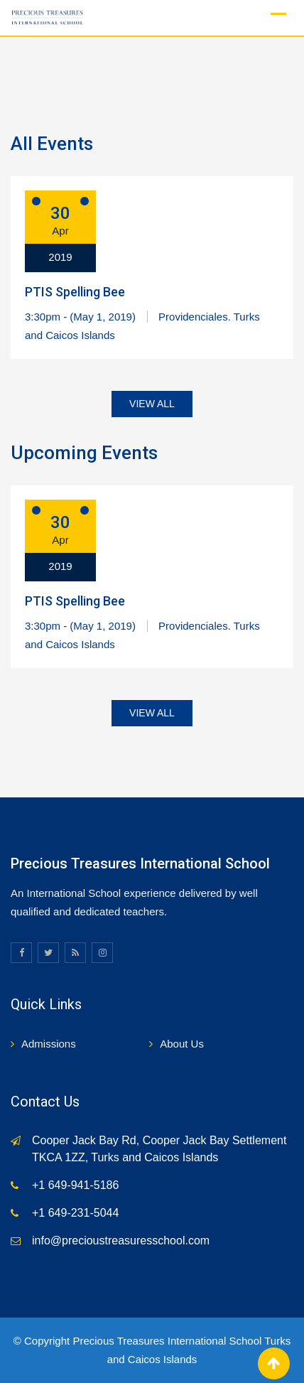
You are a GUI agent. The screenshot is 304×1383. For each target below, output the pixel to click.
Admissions (48, 1044)
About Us (182, 1044)
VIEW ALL (152, 403)
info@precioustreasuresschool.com (121, 1240)
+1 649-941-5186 (75, 1185)
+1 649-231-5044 (75, 1213)
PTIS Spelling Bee (75, 291)
